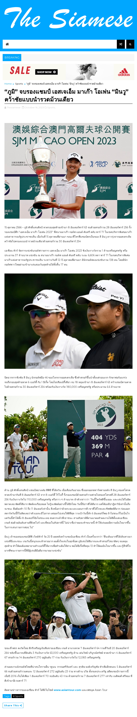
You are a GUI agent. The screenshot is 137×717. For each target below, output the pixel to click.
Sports (19, 83)
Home (8, 83)
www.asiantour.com (67, 690)
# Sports (18, 696)
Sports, (51, 107)
